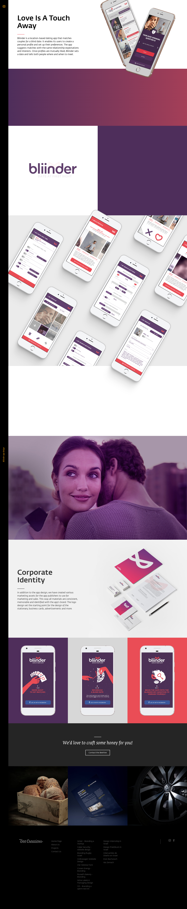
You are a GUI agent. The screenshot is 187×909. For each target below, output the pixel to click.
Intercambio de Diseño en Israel (110, 854)
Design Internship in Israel (112, 842)
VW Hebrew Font (85, 865)
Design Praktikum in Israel (112, 848)
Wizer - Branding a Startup (85, 842)
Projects (54, 848)
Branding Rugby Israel (84, 854)
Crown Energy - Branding (84, 870)
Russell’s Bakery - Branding (85, 876)
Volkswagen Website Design (86, 860)
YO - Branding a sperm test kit (84, 887)
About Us (55, 845)
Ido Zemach (108, 863)
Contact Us (56, 852)
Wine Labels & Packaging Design (85, 882)
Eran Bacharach (110, 859)
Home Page (56, 841)
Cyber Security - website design (84, 848)
